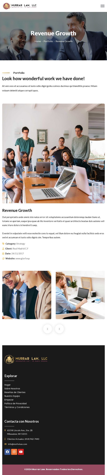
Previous (47, 328)
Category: (10, 243)
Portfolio (48, 41)
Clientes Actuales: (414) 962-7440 (23, 439)
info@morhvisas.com (17, 444)
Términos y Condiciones (17, 407)
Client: (8, 248)
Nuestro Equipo (12, 396)
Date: (8, 253)
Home (37, 41)
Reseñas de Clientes (14, 392)
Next (59, 328)
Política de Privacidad (15, 403)
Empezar (9, 399)
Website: (10, 258)
